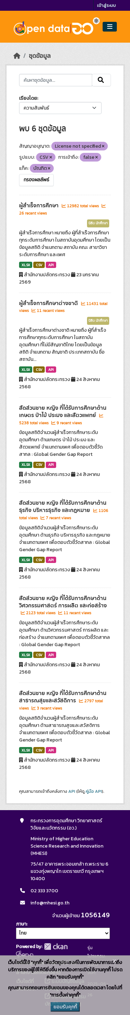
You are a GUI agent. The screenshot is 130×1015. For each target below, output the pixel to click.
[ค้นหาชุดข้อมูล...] (56, 80)
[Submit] (101, 80)
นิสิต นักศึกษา (98, 223)
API (51, 265)
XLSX (25, 265)
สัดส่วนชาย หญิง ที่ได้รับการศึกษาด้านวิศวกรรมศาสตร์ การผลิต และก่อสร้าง (63, 602)
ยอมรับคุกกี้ (65, 1006)
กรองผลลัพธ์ (36, 179)
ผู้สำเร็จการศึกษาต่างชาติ (49, 303)
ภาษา (21, 924)
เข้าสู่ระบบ (106, 5)
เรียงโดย (28, 98)
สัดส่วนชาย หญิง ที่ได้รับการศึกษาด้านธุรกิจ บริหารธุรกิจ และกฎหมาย (62, 506)
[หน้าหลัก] (17, 55)
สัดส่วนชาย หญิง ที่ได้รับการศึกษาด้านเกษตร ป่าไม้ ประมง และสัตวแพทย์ (62, 412)
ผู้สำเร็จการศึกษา (39, 205)
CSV (39, 265)
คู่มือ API (94, 791)
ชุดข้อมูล (40, 55)
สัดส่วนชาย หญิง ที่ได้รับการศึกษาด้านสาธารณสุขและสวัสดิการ (62, 697)
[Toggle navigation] (110, 27)
